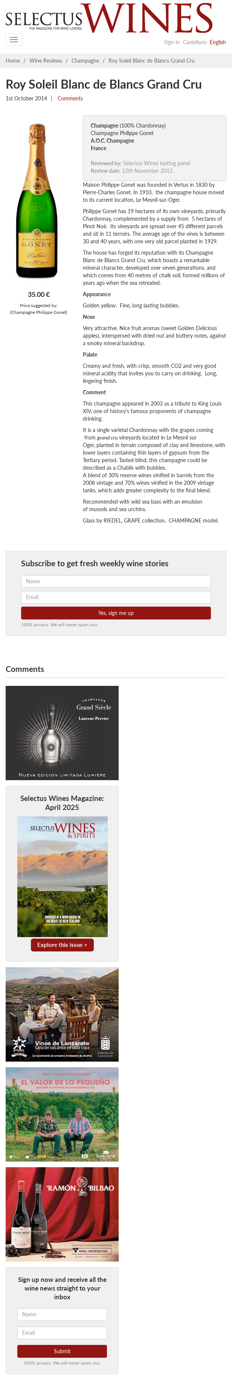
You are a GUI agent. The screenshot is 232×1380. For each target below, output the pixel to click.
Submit (62, 1351)
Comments (69, 98)
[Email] (62, 1332)
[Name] (62, 1314)
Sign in (172, 42)
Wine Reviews (45, 60)
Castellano (195, 42)
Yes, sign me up (116, 613)
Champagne (85, 60)
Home (13, 60)
